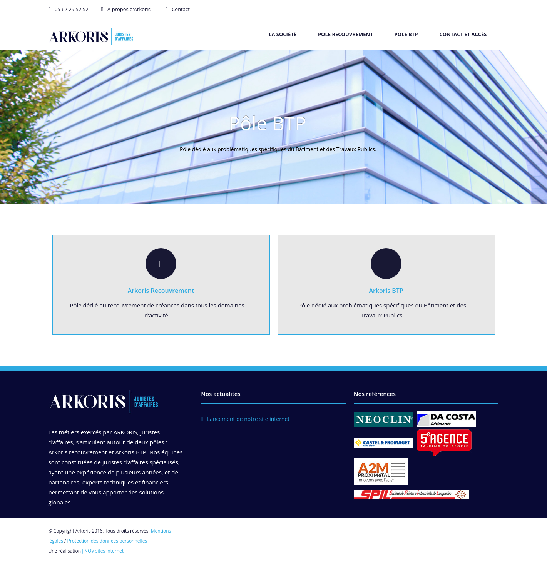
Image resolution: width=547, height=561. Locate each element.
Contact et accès (463, 34)
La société (282, 34)
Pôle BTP (406, 34)
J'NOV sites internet (103, 551)
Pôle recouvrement (345, 34)
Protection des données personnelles (107, 541)
